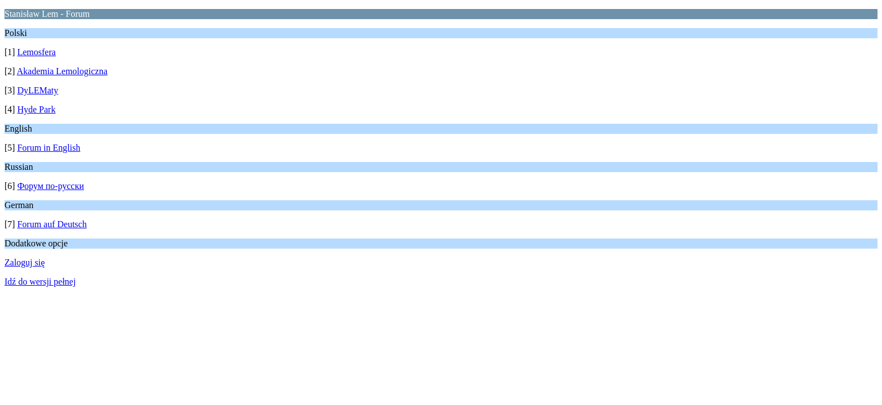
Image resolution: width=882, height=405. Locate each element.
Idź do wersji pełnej (40, 281)
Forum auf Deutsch (52, 224)
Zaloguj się (24, 262)
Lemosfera (36, 52)
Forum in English (48, 147)
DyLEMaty (37, 90)
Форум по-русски (50, 186)
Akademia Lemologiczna (62, 71)
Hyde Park (36, 109)
